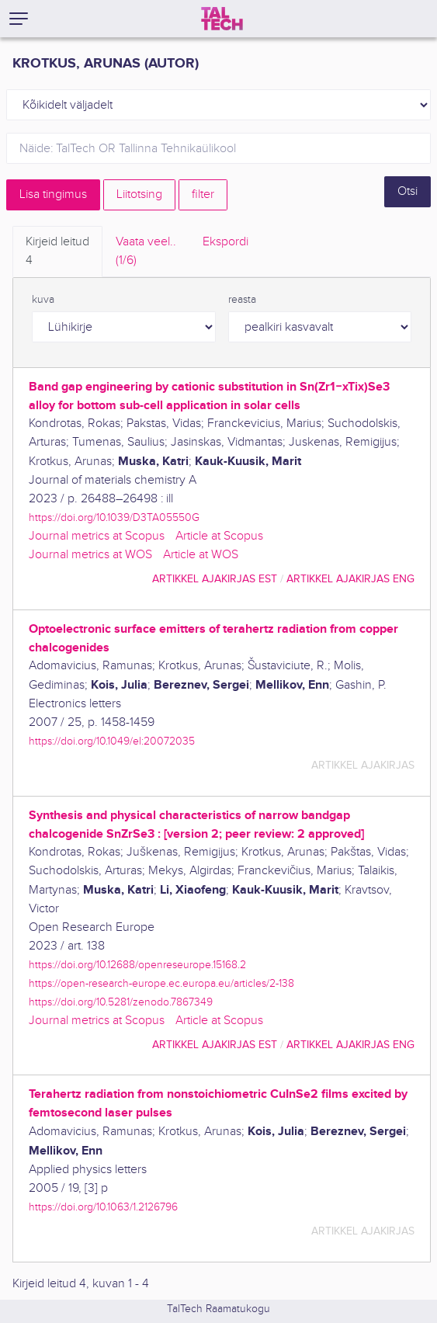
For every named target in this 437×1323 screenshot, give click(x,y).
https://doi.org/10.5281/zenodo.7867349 (121, 1002)
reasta (242, 299)
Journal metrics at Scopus (97, 536)
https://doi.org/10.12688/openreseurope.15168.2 (137, 964)
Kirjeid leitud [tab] (57, 252)
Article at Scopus (219, 536)
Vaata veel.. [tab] (146, 252)
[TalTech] (222, 18)
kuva (43, 299)
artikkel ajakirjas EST (214, 578)
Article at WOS (200, 554)
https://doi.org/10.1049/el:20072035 (112, 741)
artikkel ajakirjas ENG (350, 578)
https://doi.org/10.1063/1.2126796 (103, 1207)
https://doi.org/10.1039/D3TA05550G (114, 517)
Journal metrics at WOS (90, 554)
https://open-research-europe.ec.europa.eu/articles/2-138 (161, 983)
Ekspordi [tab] (225, 241)
